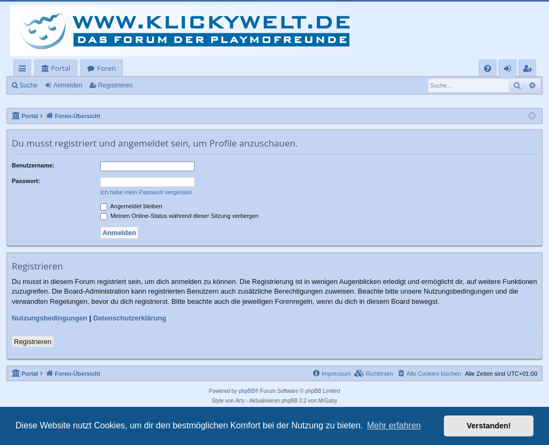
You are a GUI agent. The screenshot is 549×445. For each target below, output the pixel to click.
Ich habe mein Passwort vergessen (146, 192)
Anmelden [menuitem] (510, 70)
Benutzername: (33, 165)
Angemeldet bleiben (131, 206)
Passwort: (26, 181)
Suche (28, 85)
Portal (60, 68)
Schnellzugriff (24, 70)
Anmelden (67, 85)
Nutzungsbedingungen (49, 318)
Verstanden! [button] (489, 425)
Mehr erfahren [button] (394, 425)
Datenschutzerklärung (130, 318)
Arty (240, 401)
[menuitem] (487, 68)
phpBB (247, 391)
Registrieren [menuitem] (530, 70)
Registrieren (115, 85)
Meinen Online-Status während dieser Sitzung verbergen (179, 216)
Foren (106, 68)
